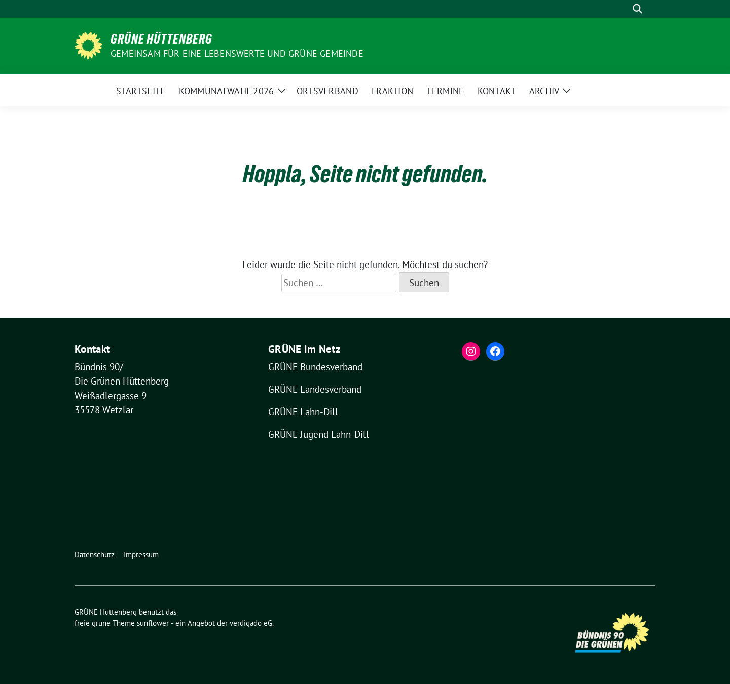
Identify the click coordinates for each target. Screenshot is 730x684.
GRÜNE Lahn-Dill (303, 412)
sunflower (153, 623)
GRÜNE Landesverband (314, 389)
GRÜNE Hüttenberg (161, 39)
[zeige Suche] (637, 9)
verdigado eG (251, 623)
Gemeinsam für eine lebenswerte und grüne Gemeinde (237, 53)
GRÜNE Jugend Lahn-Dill (318, 434)
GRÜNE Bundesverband (315, 367)
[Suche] (623, 9)
